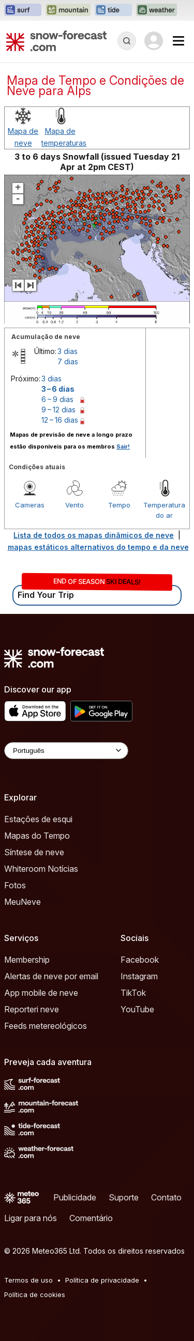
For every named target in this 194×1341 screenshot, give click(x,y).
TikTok (133, 993)
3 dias (67, 351)
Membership (27, 959)
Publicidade (74, 1197)
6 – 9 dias (57, 399)
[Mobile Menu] (178, 41)
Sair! (123, 446)
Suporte (124, 1197)
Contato (166, 1197)
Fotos (15, 885)
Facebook (140, 959)
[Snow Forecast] (56, 40)
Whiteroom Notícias (41, 869)
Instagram (139, 976)
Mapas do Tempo (37, 835)
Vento (74, 505)
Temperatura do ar (164, 510)
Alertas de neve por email (51, 976)
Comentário (91, 1218)
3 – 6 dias (57, 388)
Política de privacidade (102, 1280)
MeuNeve (22, 902)
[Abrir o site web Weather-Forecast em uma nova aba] (156, 10)
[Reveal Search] (126, 41)
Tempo (119, 505)
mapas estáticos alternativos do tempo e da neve (98, 547)
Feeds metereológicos (45, 1026)
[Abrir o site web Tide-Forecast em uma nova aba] (113, 10)
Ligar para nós (30, 1218)
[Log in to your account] (153, 41)
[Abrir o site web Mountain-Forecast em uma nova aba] (68, 10)
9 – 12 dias (58, 409)
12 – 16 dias (59, 419)
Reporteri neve (31, 1009)
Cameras (29, 505)
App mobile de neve (41, 993)
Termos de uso (28, 1280)
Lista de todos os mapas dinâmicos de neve (93, 535)
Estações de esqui (38, 819)
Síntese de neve (34, 852)
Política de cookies (34, 1294)
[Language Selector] (66, 750)
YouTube (137, 1009)
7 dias (67, 361)
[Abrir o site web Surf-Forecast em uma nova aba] (22, 10)
